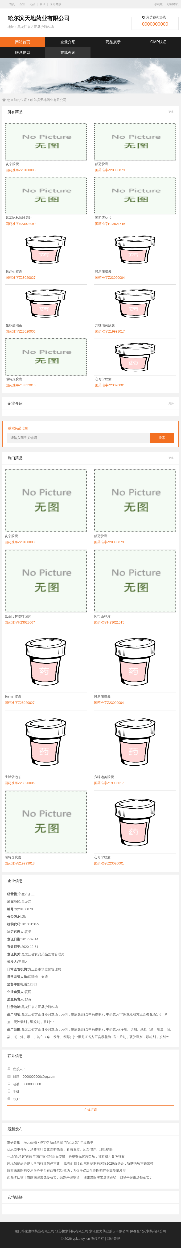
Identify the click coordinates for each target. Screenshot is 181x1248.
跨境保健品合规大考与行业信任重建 (33, 1163)
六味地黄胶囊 (105, 325)
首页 (12, 4)
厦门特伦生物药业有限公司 (34, 1231)
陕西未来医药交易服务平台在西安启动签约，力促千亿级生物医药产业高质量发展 (66, 1170)
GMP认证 (158, 42)
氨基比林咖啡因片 (19, 218)
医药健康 (55, 4)
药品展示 (113, 42)
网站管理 (113, 1238)
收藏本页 (173, 4)
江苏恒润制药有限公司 (71, 1231)
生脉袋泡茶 (14, 325)
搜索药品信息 (18, 428)
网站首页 (22, 42)
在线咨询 (67, 52)
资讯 (42, 4)
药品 (32, 4)
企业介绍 (67, 42)
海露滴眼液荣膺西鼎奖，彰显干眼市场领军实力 (118, 1177)
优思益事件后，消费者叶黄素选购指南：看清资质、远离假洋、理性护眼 (60, 1149)
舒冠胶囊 (101, 164)
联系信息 (22, 52)
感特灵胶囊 (14, 379)
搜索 (162, 438)
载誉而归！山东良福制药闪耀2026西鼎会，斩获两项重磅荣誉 (108, 1163)
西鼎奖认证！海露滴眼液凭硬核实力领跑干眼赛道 (43, 1177)
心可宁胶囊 (103, 379)
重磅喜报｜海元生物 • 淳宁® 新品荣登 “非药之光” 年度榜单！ (52, 1142)
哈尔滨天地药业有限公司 (48, 100)
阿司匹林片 (103, 218)
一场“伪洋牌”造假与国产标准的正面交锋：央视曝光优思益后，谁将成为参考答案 (66, 1156)
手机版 (158, 4)
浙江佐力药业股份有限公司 (109, 1231)
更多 (171, 111)
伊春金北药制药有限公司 (148, 1231)
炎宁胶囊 (12, 164)
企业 (22, 4)
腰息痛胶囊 (103, 271)
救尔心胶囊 (14, 271)
